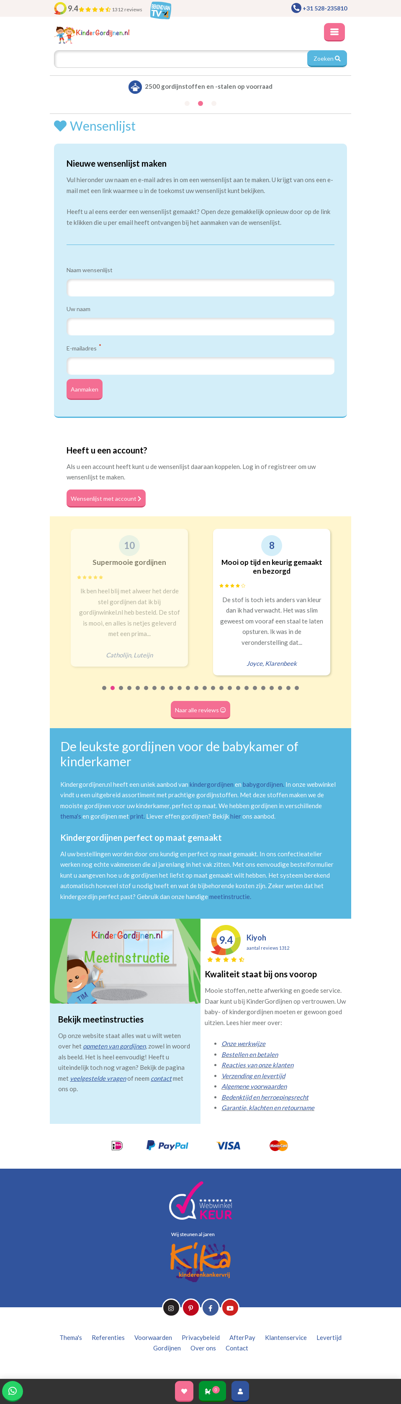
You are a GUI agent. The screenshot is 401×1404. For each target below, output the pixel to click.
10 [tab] (180, 693)
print (137, 816)
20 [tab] (263, 693)
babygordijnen (263, 784)
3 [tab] (121, 693)
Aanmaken (84, 389)
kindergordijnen (212, 784)
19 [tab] (255, 693)
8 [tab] (163, 693)
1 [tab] (104, 693)
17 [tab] (238, 693)
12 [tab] (196, 693)
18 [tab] (246, 693)
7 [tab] (154, 693)
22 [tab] (280, 693)
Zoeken (327, 58)
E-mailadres (84, 348)
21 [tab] (272, 693)
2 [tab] (113, 693)
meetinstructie (229, 896)
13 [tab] (205, 693)
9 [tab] (171, 693)
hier (235, 816)
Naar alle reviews (200, 710)
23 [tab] (288, 693)
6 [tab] (146, 693)
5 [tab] (138, 693)
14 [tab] (213, 693)
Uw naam (78, 308)
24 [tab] (297, 693)
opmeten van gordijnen (114, 1046)
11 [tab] (188, 693)
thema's (70, 816)
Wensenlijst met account (106, 498)
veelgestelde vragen (98, 1078)
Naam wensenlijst (90, 269)
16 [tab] (230, 693)
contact (161, 1078)
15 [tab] (221, 693)
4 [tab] (129, 693)
